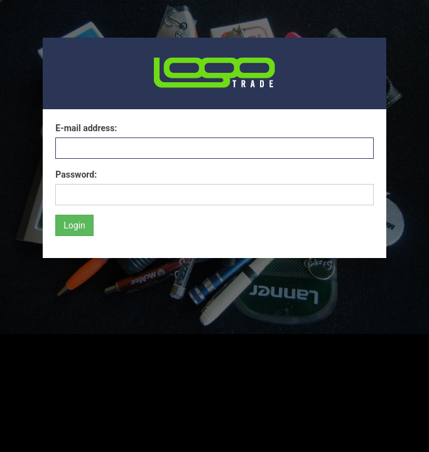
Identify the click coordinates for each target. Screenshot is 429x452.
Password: (76, 175)
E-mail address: (86, 128)
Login (74, 225)
